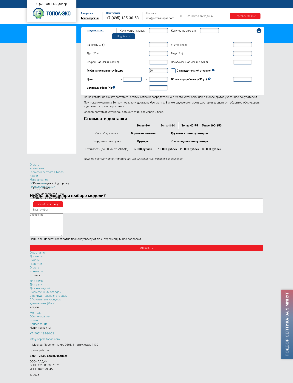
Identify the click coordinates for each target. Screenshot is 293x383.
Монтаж (125, 4)
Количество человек (132, 30)
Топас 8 (35, 79)
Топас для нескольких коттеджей (49, 107)
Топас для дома (38, 74)
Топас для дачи (38, 51)
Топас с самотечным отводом (47, 28)
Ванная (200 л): (96, 44)
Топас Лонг (35, 46)
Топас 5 (35, 62)
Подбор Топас (95, 30)
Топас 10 (36, 90)
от (121, 79)
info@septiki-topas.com (160, 18)
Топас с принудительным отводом (49, 34)
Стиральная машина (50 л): (103, 62)
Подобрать (123, 36)
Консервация (38, 328)
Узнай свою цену (48, 204)
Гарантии (217, 4)
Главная (87, 4)
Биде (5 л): (177, 53)
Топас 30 (36, 117)
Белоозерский (90, 18)
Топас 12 (36, 95)
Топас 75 (36, 133)
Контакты (250, 4)
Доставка (199, 4)
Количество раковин (183, 30)
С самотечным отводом (45, 296)
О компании (106, 4)
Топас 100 (37, 145)
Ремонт (166, 4)
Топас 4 (35, 56)
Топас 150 (37, 150)
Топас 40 (36, 123)
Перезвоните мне (245, 16)
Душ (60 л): (93, 53)
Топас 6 (35, 67)
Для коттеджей (40, 292)
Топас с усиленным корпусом (47, 40)
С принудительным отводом (48, 300)
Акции (233, 4)
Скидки (34, 264)
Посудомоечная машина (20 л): (189, 62)
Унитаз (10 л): (179, 44)
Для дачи (36, 289)
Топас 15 (36, 100)
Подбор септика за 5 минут (287, 324)
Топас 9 (35, 84)
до (146, 79)
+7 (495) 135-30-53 (122, 18)
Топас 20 (36, 112)
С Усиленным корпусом (45, 304)
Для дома (36, 285)
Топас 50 (36, 128)
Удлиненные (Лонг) (42, 308)
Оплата (182, 4)
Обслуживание (146, 4)
